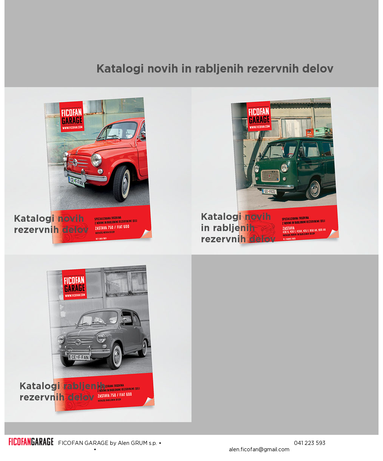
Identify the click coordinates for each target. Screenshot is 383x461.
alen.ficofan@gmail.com (259, 449)
